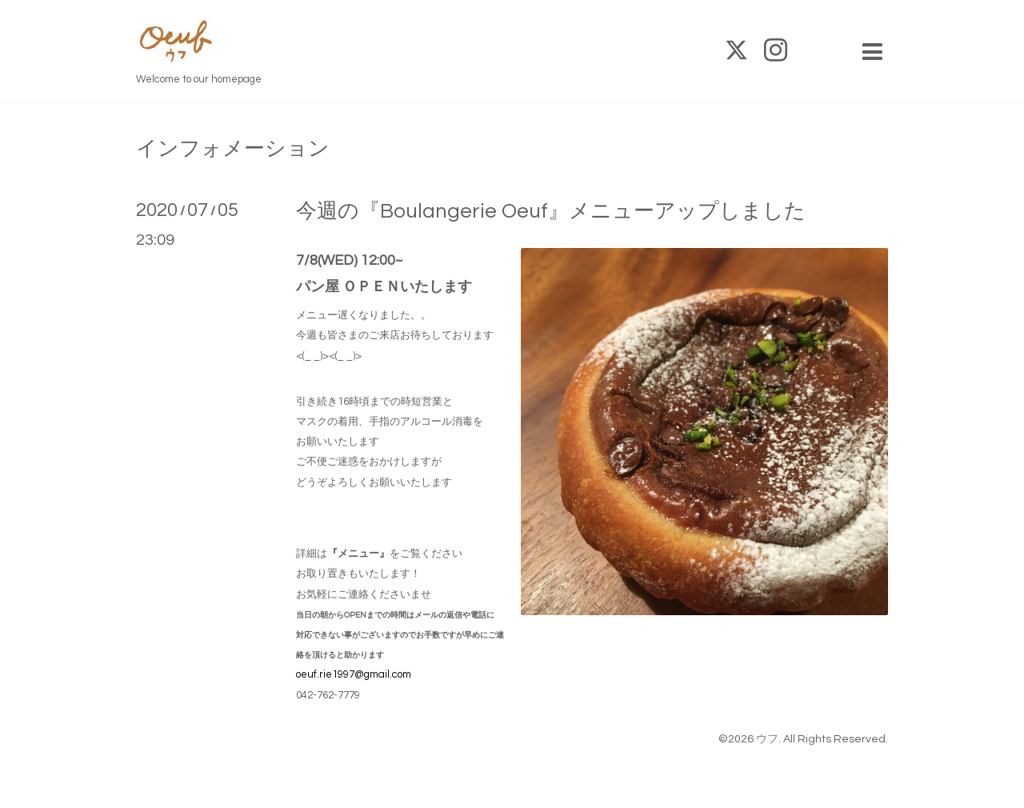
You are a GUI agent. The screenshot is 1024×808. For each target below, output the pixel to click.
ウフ (767, 739)
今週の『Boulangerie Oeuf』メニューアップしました (551, 211)
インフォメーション (233, 148)
